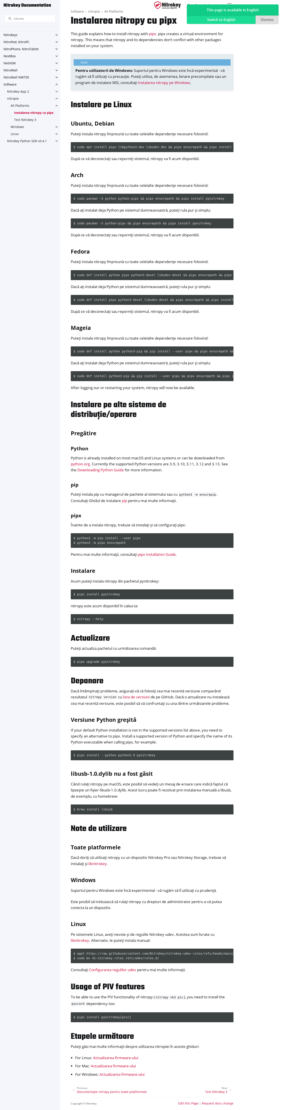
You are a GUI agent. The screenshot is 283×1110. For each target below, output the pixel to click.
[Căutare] (30, 18)
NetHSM (10, 63)
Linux (15, 134)
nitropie (13, 98)
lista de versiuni (136, 696)
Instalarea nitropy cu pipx (34, 113)
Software (10, 84)
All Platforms (20, 105)
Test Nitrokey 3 (25, 120)
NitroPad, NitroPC (16, 42)
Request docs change (217, 1103)
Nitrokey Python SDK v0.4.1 (27, 141)
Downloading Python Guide (100, 469)
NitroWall (10, 70)
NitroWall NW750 (16, 77)
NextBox (10, 56)
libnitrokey (97, 863)
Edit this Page (188, 1103)
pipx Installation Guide (157, 554)
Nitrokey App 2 (18, 91)
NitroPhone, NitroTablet (21, 49)
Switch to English (221, 19)
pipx (152, 33)
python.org (80, 463)
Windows (17, 127)
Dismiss (267, 19)
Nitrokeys (10, 35)
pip (124, 500)
